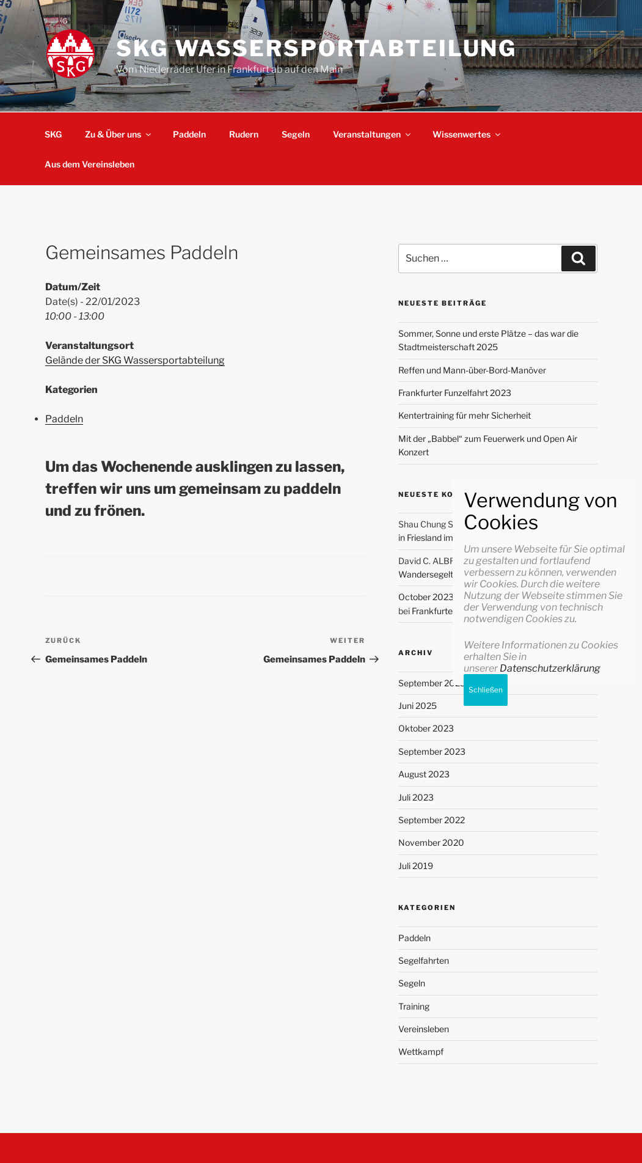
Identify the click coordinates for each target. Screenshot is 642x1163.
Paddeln (189, 134)
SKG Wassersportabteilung (316, 48)
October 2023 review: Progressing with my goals (493, 597)
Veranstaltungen (372, 134)
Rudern (243, 134)
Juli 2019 (415, 865)
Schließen (486, 1117)
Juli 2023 (416, 797)
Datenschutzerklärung (550, 1096)
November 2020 (431, 842)
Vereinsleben (423, 1029)
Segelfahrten (423, 960)
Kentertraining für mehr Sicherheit (464, 415)
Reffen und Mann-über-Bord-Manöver (472, 370)
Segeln (296, 134)
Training (413, 1006)
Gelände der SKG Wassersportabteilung (135, 360)
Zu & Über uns (119, 134)
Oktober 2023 (426, 728)
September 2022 (431, 820)
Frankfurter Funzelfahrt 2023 (454, 392)
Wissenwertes (467, 134)
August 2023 (424, 774)
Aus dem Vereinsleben (89, 164)
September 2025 (431, 683)
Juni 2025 (417, 705)
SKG (53, 134)
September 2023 (431, 751)
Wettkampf (420, 1051)
